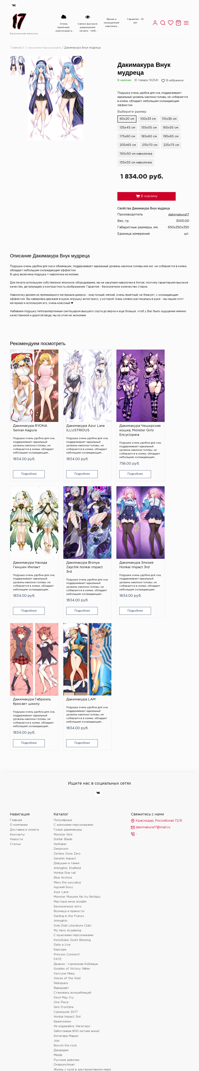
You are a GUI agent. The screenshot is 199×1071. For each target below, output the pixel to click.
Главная (16, 47)
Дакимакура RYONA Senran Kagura (30, 418)
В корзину (146, 197)
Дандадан (61, 901)
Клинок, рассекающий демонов (77, 963)
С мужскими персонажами (73, 786)
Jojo (57, 891)
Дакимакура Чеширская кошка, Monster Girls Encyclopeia (121, 423)
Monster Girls (63, 685)
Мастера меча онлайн (70, 752)
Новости (16, 690)
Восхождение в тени (69, 983)
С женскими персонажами (43, 47)
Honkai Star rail (65, 724)
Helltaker (60, 695)
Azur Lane (61, 743)
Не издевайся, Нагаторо (72, 877)
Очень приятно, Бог (68, 1006)
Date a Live (62, 796)
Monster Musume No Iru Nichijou (77, 748)
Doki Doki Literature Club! (73, 776)
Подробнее (25, 468)
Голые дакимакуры (68, 680)
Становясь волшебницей (72, 843)
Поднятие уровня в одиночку (76, 944)
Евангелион (62, 872)
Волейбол (61, 1002)
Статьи (15, 695)
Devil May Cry (64, 848)
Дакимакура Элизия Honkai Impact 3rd (76, 548)
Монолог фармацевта (70, 925)
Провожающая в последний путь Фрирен (85, 992)
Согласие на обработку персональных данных (102, 1034)
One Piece (61, 853)
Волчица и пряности (69, 762)
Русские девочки (66, 911)
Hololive (59, 939)
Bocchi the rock (65, 896)
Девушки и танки (66, 714)
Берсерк (60, 800)
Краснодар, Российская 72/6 (156, 671)
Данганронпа (63, 930)
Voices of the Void (67, 829)
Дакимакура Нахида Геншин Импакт (168, 418)
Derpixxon (61, 700)
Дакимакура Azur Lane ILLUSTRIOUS (75, 418)
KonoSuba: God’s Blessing (72, 791)
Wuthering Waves (66, 968)
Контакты (17, 685)
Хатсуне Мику (64, 824)
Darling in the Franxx (69, 767)
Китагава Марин (66, 887)
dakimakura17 (178, 215)
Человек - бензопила (69, 935)
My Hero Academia (67, 781)
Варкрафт (61, 839)
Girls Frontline (64, 858)
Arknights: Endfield (67, 719)
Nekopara (61, 834)
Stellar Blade (63, 690)
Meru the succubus (67, 733)
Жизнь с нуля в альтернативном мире (82, 920)
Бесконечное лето (67, 757)
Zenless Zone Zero (67, 704)
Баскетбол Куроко (68, 1011)
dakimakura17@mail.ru (150, 678)
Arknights (60, 772)
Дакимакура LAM (165, 546)
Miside (58, 906)
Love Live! (61, 997)
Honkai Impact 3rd (67, 867)
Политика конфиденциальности (36, 1034)
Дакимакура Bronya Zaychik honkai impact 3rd (29, 550)
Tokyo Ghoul (63, 1016)
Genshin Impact (65, 709)
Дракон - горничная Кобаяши (76, 815)
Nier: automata (64, 949)
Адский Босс (63, 738)
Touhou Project (65, 954)
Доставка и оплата (24, 680)
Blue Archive (63, 728)
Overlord (60, 978)
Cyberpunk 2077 (66, 863)
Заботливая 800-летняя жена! (77, 882)
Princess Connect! (67, 805)
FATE (57, 810)
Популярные (63, 671)
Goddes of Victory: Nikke (72, 820)
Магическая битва (67, 973)
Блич (57, 959)
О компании (19, 676)
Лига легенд (63, 987)
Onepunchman (64, 915)
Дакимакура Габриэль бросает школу (120, 550)
